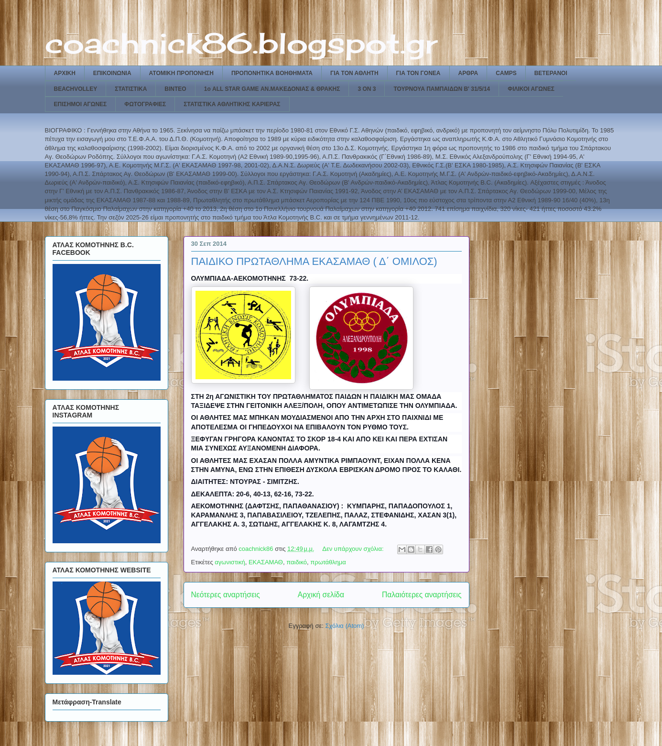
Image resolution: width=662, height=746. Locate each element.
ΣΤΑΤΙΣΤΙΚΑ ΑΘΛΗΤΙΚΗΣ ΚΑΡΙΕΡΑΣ (232, 104)
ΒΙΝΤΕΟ (175, 89)
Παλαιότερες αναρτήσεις (421, 595)
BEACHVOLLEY (76, 89)
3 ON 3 (367, 89)
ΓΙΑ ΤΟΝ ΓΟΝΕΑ (418, 73)
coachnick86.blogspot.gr (241, 42)
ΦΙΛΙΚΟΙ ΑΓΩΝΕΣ (531, 89)
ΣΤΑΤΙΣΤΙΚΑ (131, 89)
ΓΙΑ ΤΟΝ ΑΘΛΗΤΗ (354, 73)
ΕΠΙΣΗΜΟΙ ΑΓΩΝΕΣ (80, 104)
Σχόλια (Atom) (344, 625)
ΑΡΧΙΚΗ (65, 73)
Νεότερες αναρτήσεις (225, 595)
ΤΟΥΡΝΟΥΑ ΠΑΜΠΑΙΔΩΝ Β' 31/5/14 (441, 89)
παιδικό (296, 562)
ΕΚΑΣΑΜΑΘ (266, 562)
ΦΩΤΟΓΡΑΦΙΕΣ (145, 104)
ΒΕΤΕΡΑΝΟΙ (550, 73)
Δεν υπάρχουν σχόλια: (353, 548)
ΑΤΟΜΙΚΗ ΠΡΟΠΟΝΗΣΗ (181, 73)
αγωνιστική (230, 562)
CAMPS (506, 73)
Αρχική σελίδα (321, 595)
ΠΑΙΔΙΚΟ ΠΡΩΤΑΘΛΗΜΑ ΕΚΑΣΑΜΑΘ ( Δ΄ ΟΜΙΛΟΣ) (314, 261)
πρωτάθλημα (328, 562)
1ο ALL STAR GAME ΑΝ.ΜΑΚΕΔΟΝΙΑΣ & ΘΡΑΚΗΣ (272, 89)
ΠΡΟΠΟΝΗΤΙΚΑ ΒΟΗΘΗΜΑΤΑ (272, 73)
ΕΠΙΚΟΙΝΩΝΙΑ (112, 73)
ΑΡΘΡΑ (468, 73)
